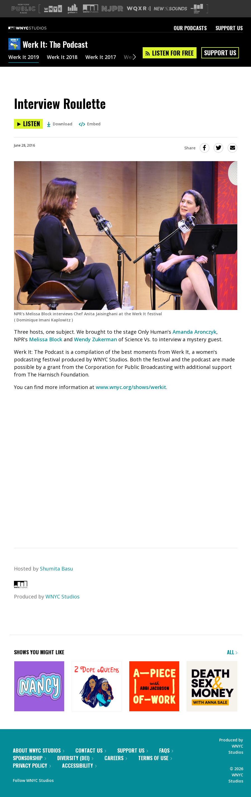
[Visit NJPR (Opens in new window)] (112, 9)
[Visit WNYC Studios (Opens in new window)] (90, 8)
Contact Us (90, 750)
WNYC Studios (63, 596)
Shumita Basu (56, 568)
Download (59, 124)
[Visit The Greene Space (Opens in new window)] (197, 9)
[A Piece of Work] (154, 687)
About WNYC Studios (38, 750)
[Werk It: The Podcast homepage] (15, 44)
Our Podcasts (190, 28)
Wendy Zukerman (95, 339)
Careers (115, 758)
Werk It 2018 (62, 57)
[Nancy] (39, 687)
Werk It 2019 (23, 57)
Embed (90, 124)
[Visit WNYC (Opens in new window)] (53, 8)
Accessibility (79, 765)
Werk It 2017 (100, 57)
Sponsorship (29, 758)
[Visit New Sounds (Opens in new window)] (170, 9)
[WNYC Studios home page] (34, 27)
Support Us (229, 28)
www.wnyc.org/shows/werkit (131, 387)
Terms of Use (155, 758)
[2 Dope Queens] (96, 687)
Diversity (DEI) (75, 758)
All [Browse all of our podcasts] (232, 652)
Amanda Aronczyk (194, 331)
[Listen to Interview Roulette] (28, 124)
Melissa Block (45, 339)
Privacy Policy (32, 765)
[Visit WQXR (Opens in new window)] (138, 8)
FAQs (166, 750)
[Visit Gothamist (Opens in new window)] (73, 9)
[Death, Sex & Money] (212, 687)
